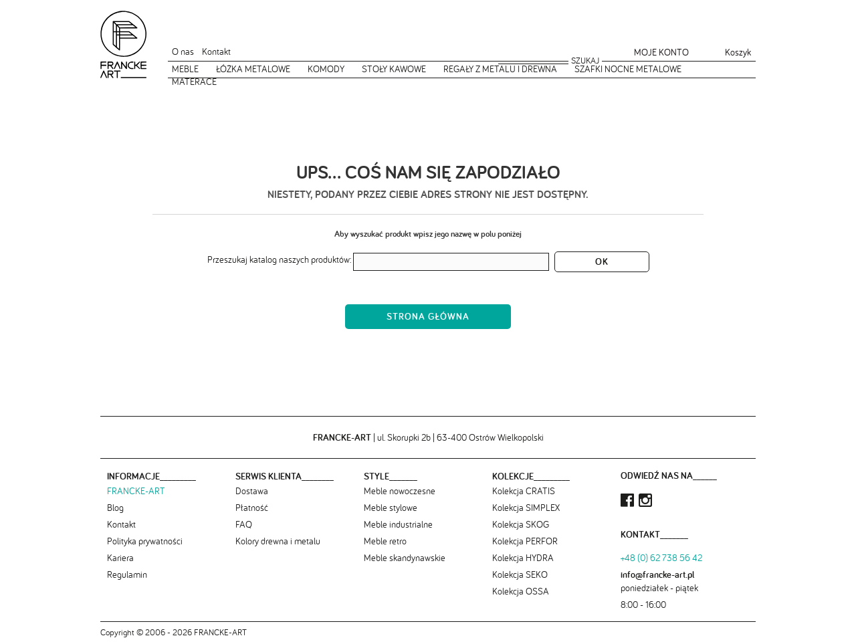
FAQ (243, 524)
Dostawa (251, 491)
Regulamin (127, 574)
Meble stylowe (390, 508)
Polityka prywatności (145, 541)
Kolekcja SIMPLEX (526, 508)
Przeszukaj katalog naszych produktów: (279, 259)
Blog (115, 508)
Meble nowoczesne (399, 491)
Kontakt (216, 51)
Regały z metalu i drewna (500, 69)
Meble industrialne (398, 524)
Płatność (251, 508)
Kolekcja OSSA (520, 591)
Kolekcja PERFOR (525, 541)
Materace (194, 82)
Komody (326, 69)
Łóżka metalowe (253, 69)
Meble (185, 69)
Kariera (120, 558)
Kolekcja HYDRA (523, 558)
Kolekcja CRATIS (523, 491)
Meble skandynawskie (404, 558)
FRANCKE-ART (136, 491)
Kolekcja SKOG (520, 524)
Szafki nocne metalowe (627, 69)
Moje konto (661, 52)
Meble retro (385, 541)
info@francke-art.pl (657, 574)
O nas (183, 51)
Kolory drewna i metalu (277, 541)
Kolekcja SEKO (520, 574)
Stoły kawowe (394, 69)
